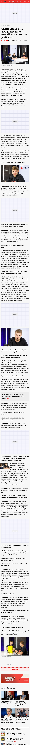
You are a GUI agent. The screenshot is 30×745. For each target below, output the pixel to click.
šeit (8, 398)
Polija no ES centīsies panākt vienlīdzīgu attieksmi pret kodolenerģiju (15, 740)
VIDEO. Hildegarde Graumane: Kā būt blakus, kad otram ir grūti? (7, 703)
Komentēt (15, 669)
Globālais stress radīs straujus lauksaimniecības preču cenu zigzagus (17, 734)
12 (1, 723)
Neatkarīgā (6, 26)
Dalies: (9, 665)
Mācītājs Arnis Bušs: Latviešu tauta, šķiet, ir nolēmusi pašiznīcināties (21, 720)
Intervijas (12, 26)
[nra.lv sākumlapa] (5, 1)
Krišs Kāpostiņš (4, 40)
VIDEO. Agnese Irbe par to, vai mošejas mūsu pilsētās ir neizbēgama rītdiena (7, 720)
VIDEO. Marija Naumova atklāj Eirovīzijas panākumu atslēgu (22, 703)
